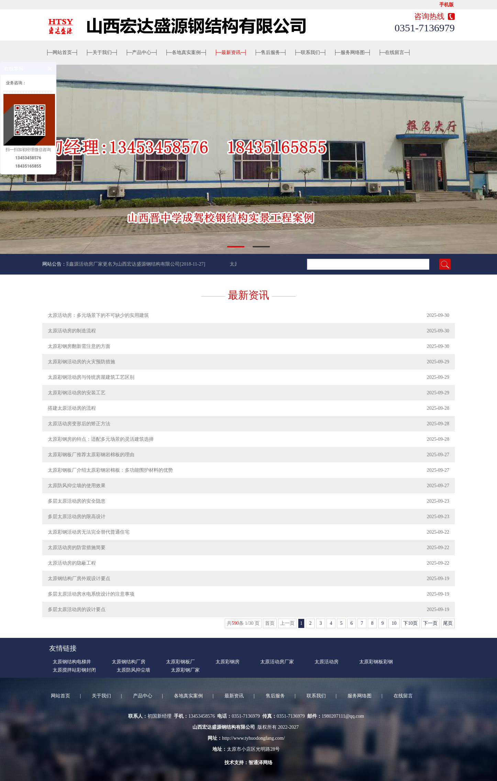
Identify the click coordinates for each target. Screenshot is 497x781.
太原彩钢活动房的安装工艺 (77, 392)
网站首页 (62, 52)
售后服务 (270, 52)
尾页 (448, 623)
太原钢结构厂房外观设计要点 (79, 578)
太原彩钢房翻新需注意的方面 (79, 346)
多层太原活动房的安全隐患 (77, 501)
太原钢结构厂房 (128, 661)
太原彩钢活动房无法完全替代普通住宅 (89, 532)
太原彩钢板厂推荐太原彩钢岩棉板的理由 (91, 454)
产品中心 (141, 52)
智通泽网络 (260, 762)
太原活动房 (326, 661)
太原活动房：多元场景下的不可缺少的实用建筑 (98, 315)
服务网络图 (353, 52)
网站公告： (54, 264)
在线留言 (394, 52)
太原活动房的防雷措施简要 (77, 547)
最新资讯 (230, 52)
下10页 (410, 623)
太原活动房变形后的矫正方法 (79, 423)
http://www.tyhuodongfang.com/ (253, 738)
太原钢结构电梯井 (72, 661)
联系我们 (310, 52)
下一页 (430, 623)
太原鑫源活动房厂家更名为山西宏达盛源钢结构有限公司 (120, 264)
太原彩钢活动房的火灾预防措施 (81, 361)
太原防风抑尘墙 (133, 670)
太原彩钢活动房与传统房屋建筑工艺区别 (91, 377)
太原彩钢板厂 (180, 661)
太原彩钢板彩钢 (376, 661)
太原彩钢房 (228, 661)
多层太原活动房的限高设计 (77, 516)
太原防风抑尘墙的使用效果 (77, 485)
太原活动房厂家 (277, 661)
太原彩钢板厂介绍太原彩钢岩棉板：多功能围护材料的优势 (110, 470)
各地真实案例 (186, 52)
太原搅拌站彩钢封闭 (74, 670)
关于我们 (102, 52)
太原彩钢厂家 (185, 670)
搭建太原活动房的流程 (72, 408)
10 (394, 623)
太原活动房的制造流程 (72, 330)
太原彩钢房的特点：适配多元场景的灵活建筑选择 (101, 439)
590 (235, 623)
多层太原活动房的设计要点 (77, 609)
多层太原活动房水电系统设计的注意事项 (91, 594)
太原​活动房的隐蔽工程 (72, 563)
